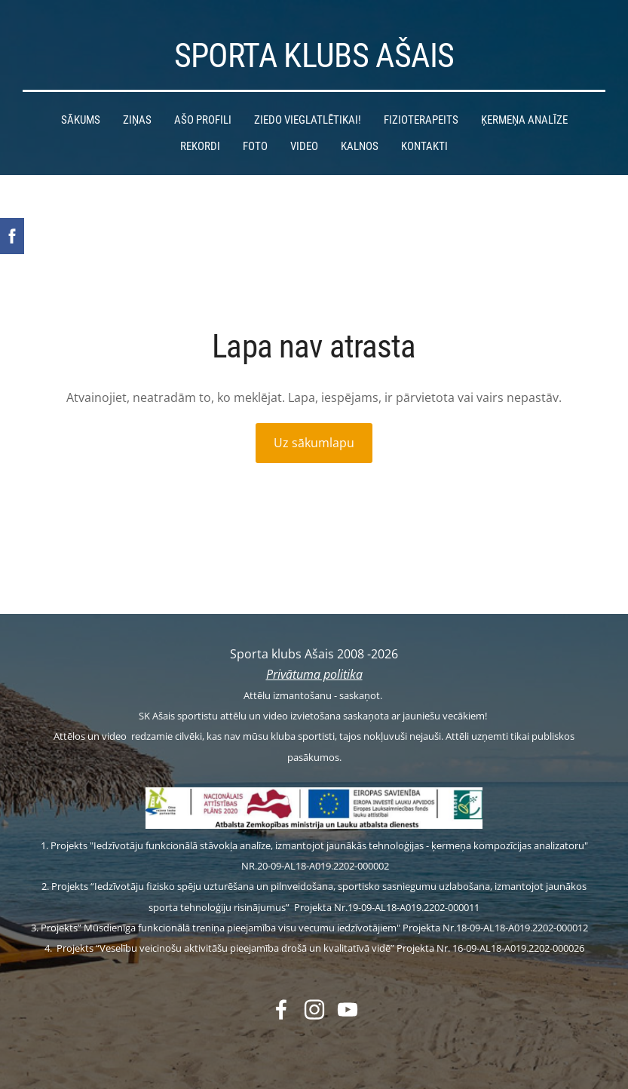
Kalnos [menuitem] (359, 146)
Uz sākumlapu (314, 442)
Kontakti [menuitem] (424, 146)
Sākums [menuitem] (80, 120)
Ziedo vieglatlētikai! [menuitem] (307, 120)
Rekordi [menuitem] (200, 146)
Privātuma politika (314, 674)
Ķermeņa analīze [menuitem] (524, 120)
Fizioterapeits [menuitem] (421, 120)
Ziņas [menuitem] (137, 120)
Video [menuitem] (304, 146)
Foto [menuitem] (255, 146)
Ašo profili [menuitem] (202, 120)
